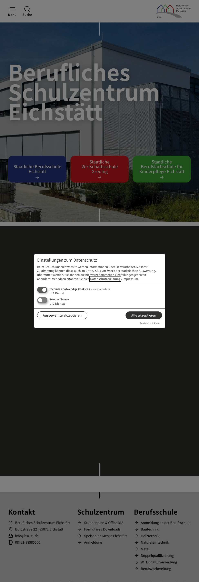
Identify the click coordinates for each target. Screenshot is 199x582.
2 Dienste (57, 303)
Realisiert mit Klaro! (150, 323)
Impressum (130, 279)
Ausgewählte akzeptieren (62, 315)
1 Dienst (56, 293)
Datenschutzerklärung (105, 279)
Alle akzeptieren (143, 315)
